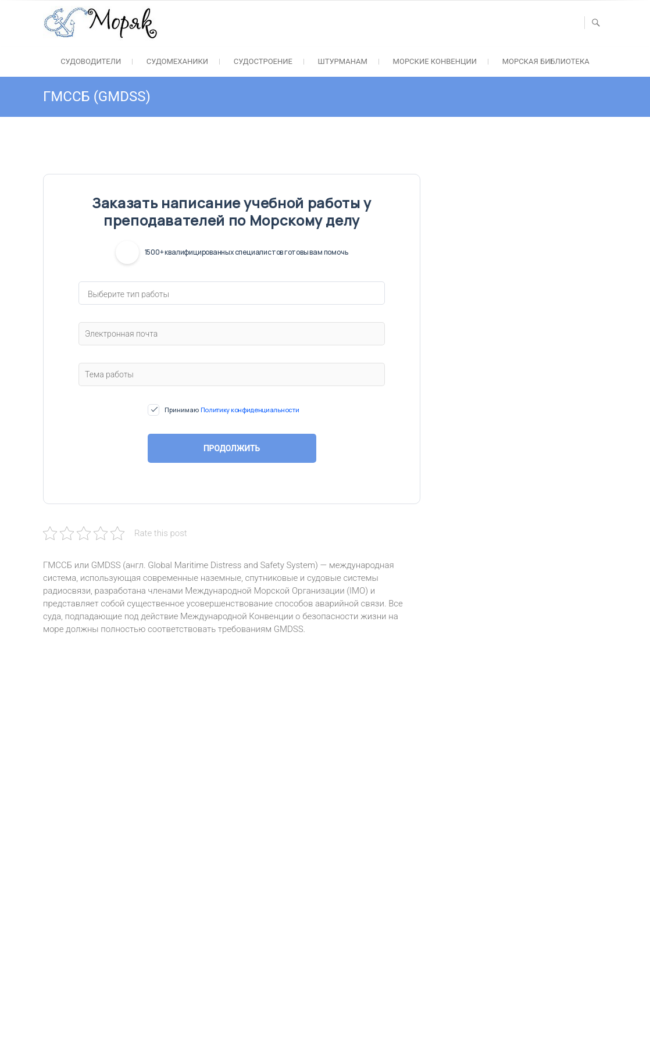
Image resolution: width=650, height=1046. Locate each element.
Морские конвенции (435, 61)
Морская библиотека (546, 61)
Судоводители (90, 61)
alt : (194, 821)
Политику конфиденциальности (250, 409)
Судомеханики (177, 61)
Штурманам (342, 61)
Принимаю (232, 410)
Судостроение (263, 61)
